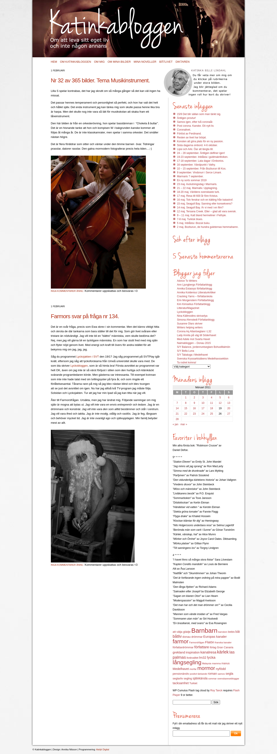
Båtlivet (165, 61)
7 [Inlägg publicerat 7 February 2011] (177, 402)
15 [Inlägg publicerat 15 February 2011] (185, 408)
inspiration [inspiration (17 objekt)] (193, 652)
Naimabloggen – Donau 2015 (194, 343)
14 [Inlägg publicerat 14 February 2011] (177, 408)
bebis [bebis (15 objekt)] (231, 631)
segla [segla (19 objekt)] (229, 673)
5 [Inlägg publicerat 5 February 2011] (220, 397)
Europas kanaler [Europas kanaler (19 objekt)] (215, 636)
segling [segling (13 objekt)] (188, 678)
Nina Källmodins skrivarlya (192, 315)
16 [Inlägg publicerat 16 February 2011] (194, 408)
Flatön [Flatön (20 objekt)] (209, 642)
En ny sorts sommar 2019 (192, 180)
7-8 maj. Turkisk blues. (190, 219)
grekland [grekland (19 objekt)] (179, 652)
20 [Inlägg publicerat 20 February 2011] (228, 408)
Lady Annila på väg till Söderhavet (196, 335)
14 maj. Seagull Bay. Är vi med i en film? (200, 207)
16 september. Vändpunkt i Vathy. (196, 164)
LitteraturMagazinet (188, 308)
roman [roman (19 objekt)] (212, 673)
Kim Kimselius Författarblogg (193, 304)
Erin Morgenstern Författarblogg (195, 300)
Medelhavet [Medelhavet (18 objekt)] (181, 669)
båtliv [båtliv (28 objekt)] (177, 636)
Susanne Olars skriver (190, 323)
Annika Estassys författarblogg (194, 288)
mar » (183, 424)
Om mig (99, 61)
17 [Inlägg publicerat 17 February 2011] (202, 408)
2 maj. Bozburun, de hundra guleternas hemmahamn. (207, 226)
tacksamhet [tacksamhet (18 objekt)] (181, 683)
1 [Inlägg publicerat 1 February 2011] (186, 397)
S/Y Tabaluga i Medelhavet (192, 354)
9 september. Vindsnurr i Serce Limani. (199, 172)
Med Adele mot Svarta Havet (193, 339)
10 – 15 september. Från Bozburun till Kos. (201, 168)
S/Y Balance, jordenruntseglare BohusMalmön (203, 346)
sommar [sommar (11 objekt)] (212, 678)
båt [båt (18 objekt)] (237, 631)
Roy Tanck (216, 690)
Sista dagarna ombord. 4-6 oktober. (197, 145)
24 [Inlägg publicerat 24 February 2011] (202, 413)
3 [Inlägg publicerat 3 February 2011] (203, 397)
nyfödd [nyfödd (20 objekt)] (221, 669)
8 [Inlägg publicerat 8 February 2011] (186, 402)
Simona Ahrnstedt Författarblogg (195, 319)
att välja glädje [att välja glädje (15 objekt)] (182, 631)
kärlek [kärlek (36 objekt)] (223, 652)
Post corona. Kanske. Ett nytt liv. (195, 125)
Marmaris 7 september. (190, 176)
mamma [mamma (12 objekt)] (216, 663)
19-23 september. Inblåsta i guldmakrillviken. (202, 156)
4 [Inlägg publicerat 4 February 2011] (211, 397)
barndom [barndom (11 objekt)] (222, 632)
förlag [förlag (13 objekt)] (213, 647)
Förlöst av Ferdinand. (189, 133)
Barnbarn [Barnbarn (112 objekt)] (204, 630)
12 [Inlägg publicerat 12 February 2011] (220, 402)
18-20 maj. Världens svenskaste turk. (198, 191)
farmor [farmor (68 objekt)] (180, 641)
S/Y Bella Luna (185, 350)
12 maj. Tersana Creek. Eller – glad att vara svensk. (207, 211)
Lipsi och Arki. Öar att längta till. (195, 149)
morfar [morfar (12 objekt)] (193, 669)
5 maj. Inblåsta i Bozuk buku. (193, 223)
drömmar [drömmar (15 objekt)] (197, 636)
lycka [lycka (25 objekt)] (211, 657)
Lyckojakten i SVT (88, 356)
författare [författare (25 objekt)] (201, 647)
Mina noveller (145, 61)
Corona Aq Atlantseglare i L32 (194, 331)
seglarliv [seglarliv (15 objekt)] (178, 678)
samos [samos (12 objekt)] (221, 674)
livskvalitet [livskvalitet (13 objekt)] (192, 657)
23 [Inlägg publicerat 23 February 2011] (194, 413)
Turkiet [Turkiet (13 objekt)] (193, 683)
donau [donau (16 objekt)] (186, 636)
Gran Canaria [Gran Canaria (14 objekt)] (225, 647)
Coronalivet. (184, 129)
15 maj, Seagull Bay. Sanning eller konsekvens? (204, 203)
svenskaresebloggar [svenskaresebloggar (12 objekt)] (228, 678)
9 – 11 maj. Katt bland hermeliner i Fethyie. (202, 215)
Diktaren (183, 61)
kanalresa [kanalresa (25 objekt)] (208, 652)
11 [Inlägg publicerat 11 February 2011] (211, 402)
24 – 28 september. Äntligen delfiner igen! (201, 153)
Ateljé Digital (102, 749)
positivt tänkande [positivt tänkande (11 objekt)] (198, 674)
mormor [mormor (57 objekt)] (206, 668)
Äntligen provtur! (186, 118)
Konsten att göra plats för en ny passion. (200, 141)
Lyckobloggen (79, 365)
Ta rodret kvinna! (186, 362)
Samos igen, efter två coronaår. (195, 121)
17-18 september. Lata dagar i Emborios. (200, 160)
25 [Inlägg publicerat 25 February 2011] (211, 413)
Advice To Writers (187, 280)
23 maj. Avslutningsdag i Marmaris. (197, 184)
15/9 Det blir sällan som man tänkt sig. (199, 114)
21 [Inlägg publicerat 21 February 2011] (177, 413)
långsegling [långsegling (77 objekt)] (187, 662)
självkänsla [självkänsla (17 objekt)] (200, 678)
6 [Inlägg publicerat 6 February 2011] (229, 397)
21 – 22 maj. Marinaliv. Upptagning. (197, 188)
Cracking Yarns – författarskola (195, 296)
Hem (54, 61)
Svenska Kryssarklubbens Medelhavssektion (202, 358)
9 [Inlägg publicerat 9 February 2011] (194, 402)
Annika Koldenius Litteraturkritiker (196, 292)
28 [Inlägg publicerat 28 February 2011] (177, 419)
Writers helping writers (190, 327)
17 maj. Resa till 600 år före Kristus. (197, 195)
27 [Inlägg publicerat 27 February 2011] (228, 413)
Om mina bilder (119, 61)
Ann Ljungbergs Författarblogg (194, 284)
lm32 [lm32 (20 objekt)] (202, 657)
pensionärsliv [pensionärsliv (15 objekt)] (181, 673)
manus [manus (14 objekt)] (225, 663)
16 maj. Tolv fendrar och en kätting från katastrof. (205, 199)
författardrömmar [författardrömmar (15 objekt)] (183, 647)
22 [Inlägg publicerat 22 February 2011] (185, 413)
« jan (175, 424)
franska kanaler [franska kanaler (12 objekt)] (223, 642)
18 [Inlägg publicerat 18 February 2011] (211, 408)
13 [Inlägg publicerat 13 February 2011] (228, 402)
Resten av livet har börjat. (191, 137)
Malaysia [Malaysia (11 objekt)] (206, 663)
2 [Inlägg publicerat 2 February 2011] (194, 397)
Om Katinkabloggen (75, 61)
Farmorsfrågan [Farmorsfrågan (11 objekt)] (196, 642)
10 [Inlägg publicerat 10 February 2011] (202, 402)
